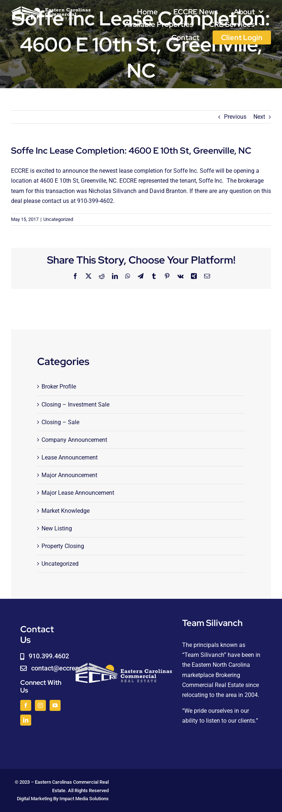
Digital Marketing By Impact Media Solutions (63, 798)
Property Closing (62, 546)
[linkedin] (25, 720)
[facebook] (25, 705)
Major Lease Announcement (77, 492)
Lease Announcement (69, 457)
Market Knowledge (65, 510)
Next (259, 116)
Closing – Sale (60, 422)
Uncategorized (58, 219)
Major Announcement (69, 475)
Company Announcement (74, 439)
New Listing (56, 528)
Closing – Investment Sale (75, 404)
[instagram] (40, 705)
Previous (235, 116)
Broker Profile (58, 386)
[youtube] (55, 705)
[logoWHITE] (51, 8)
